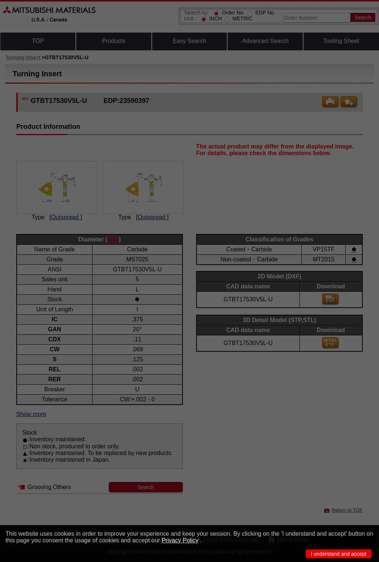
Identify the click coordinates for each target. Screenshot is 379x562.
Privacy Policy (180, 540)
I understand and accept (338, 554)
